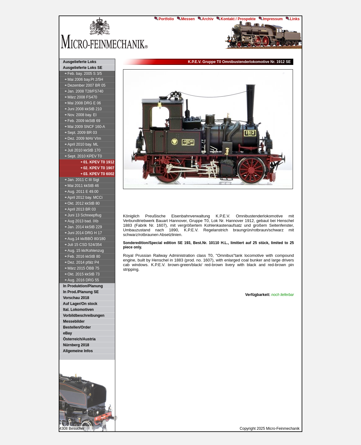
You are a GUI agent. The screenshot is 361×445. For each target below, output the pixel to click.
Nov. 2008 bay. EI (78, 115)
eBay (66, 333)
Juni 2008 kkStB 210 (81, 109)
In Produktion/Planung (81, 286)
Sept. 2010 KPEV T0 (81, 156)
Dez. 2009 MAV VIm (80, 138)
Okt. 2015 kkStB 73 (80, 274)
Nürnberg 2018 (74, 345)
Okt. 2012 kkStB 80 (80, 203)
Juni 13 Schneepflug (80, 215)
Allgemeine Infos (76, 351)
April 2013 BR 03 (78, 209)
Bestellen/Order (75, 327)
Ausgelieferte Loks (78, 62)
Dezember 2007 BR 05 (82, 85)
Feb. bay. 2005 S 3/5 (81, 73)
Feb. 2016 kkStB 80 (80, 256)
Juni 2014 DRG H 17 (81, 233)
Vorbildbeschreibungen (82, 315)
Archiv (205, 19)
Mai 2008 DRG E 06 (80, 103)
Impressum (271, 19)
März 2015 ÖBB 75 (79, 268)
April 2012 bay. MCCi (81, 197)
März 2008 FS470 (78, 97)
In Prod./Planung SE (79, 292)
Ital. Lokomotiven (77, 309)
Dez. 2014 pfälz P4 (79, 262)
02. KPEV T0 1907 (97, 168)
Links (292, 19)
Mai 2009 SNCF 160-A (82, 127)
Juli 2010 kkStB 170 (80, 150)
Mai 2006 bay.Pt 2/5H (81, 79)
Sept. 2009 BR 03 (78, 132)
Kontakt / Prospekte (236, 19)
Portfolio (164, 19)
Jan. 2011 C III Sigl (79, 180)
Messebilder (72, 321)
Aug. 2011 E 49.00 (79, 191)
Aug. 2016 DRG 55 (79, 280)
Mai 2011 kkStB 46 (79, 186)
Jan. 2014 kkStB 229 (81, 227)
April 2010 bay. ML (79, 144)
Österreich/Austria (78, 339)
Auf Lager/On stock (78, 304)
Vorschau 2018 (74, 298)
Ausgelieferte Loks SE (81, 68)
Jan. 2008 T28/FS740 (81, 91)
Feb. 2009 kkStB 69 (80, 121)
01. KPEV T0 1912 (97, 162)
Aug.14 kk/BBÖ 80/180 (82, 239)
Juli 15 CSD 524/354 (81, 245)
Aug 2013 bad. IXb (79, 221)
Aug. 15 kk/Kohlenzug (82, 250)
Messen (186, 19)
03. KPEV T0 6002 (97, 174)
